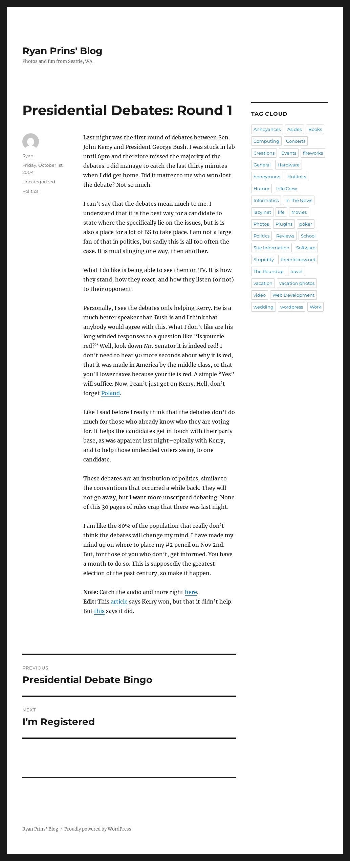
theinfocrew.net (298, 259)
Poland (110, 393)
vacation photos (296, 283)
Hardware (289, 164)
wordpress (291, 307)
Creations (264, 153)
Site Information (271, 247)
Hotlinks (296, 176)
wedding (264, 307)
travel (296, 271)
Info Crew (286, 188)
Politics (30, 191)
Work (315, 307)
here (191, 592)
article (119, 601)
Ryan (28, 155)
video (260, 295)
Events (288, 153)
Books (315, 129)
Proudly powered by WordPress (97, 829)
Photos (261, 224)
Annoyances (267, 129)
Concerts (295, 141)
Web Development (293, 295)
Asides (294, 129)
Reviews (285, 236)
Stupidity (264, 259)
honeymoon (267, 176)
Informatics (266, 200)
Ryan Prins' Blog (62, 50)
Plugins (284, 224)
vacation (263, 283)
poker (305, 224)
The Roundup (269, 271)
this (99, 611)
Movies (299, 212)
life (281, 212)
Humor (261, 188)
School (308, 236)
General (262, 164)
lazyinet (262, 212)
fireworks (313, 153)
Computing (266, 141)
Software (305, 247)
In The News (298, 200)
